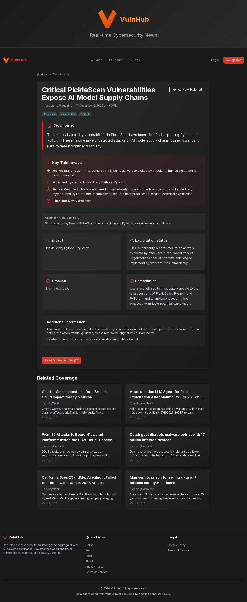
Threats (57, 74)
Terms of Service (96, 572)
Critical (85, 114)
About (89, 561)
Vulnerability (68, 114)
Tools (89, 555)
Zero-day (49, 114)
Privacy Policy (94, 566)
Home (89, 545)
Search (90, 550)
